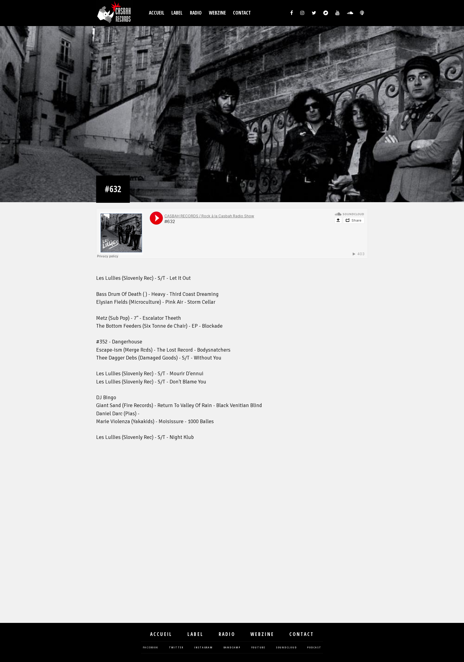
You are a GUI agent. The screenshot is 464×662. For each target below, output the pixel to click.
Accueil (156, 13)
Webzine (217, 13)
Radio (196, 13)
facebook (150, 647)
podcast (314, 647)
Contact (242, 13)
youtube (258, 647)
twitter (176, 647)
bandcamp (232, 647)
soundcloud (286, 647)
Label (177, 13)
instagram (203, 647)
